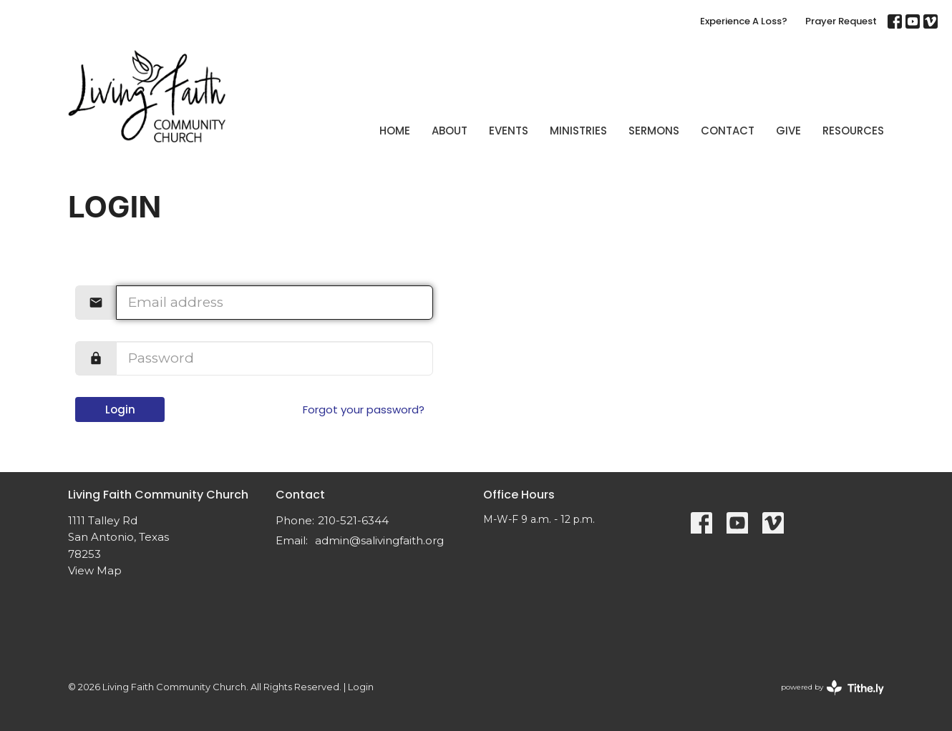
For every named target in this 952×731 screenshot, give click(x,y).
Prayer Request (841, 21)
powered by (832, 688)
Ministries (578, 130)
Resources (853, 130)
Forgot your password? (363, 409)
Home (394, 130)
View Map (95, 570)
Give (788, 130)
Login (120, 409)
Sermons (653, 130)
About (449, 130)
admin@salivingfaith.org (379, 540)
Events (508, 130)
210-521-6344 (353, 520)
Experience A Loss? (743, 21)
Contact (727, 130)
